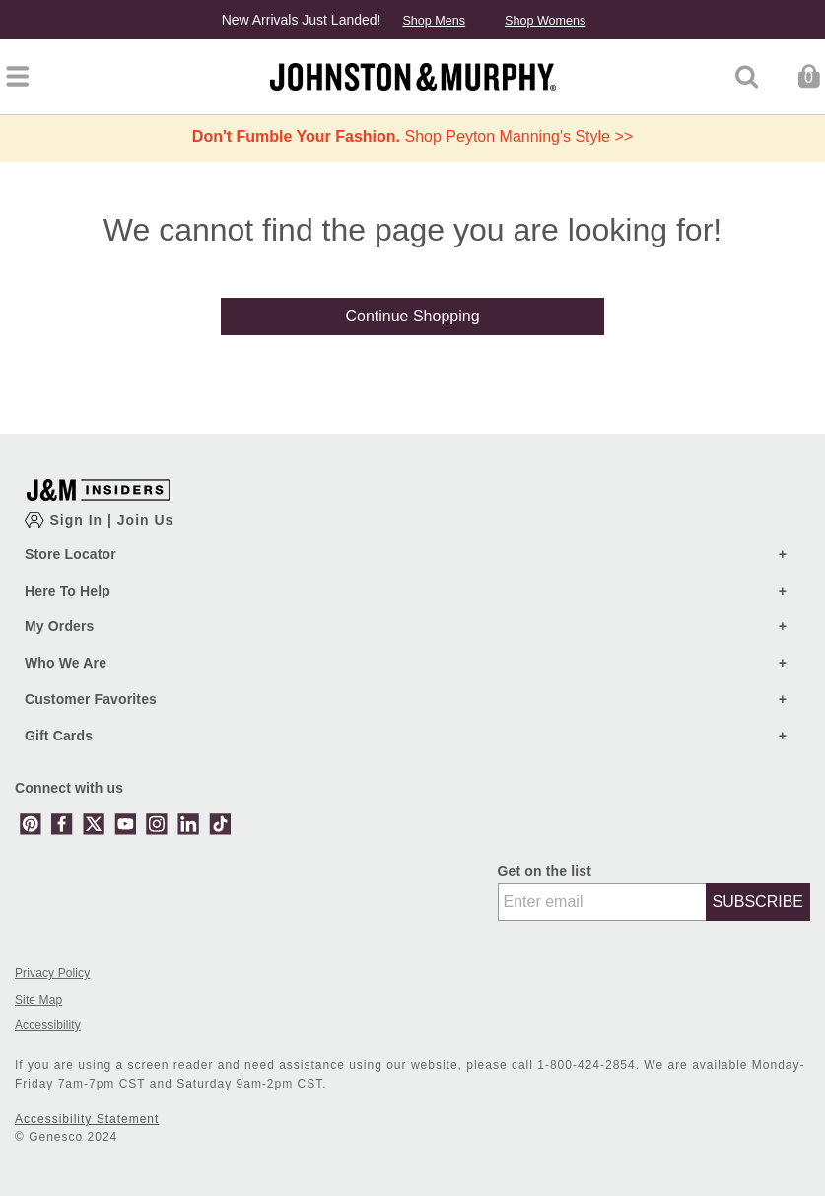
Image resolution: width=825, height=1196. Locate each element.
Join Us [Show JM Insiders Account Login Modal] (145, 520)
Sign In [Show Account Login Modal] (78, 520)
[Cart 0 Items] (808, 75)
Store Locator (70, 554)
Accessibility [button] (48, 1025)
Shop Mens (433, 21)
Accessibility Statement (87, 1119)
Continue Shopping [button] (412, 316)
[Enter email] (602, 902)
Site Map (38, 1000)
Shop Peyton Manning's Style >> (412, 136)
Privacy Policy (52, 973)
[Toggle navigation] (17, 76)
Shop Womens (545, 21)
